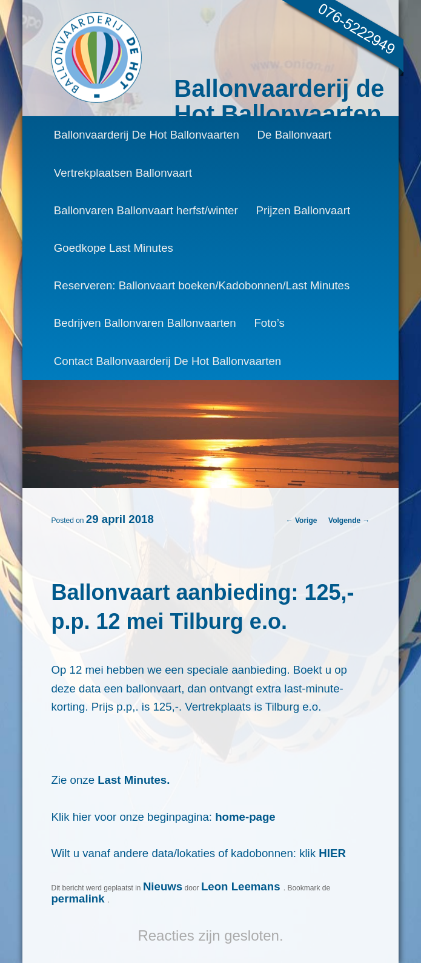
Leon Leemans (242, 886)
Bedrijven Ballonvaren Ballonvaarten (145, 323)
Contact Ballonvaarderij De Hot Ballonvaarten (167, 361)
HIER (332, 853)
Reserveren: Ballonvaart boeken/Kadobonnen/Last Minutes (202, 285)
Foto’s (269, 323)
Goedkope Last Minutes (113, 248)
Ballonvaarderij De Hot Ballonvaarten (146, 134)
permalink (79, 898)
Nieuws (162, 886)
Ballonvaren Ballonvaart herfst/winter (146, 210)
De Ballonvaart (294, 134)
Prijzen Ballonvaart (303, 210)
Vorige (301, 520)
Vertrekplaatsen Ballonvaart (123, 172)
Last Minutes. (134, 780)
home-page (245, 816)
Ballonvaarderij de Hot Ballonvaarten (279, 101)
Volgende (349, 520)
